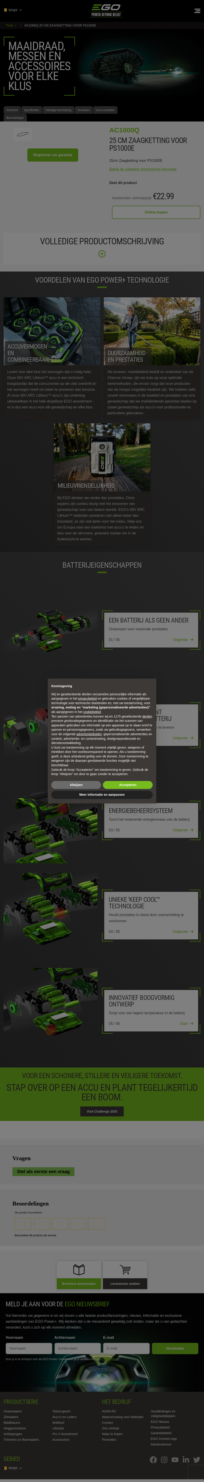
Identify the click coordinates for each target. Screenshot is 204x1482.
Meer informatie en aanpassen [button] (102, 794)
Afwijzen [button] (76, 785)
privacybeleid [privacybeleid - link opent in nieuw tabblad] (87, 698)
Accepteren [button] (127, 785)
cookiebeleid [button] (92, 712)
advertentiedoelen (89, 734)
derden (147, 716)
